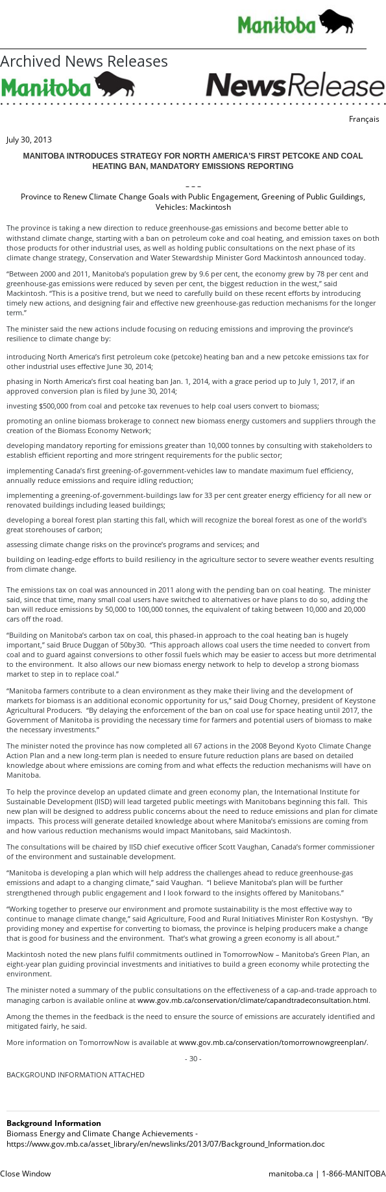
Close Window (25, 1173)
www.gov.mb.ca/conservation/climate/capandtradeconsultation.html (253, 1000)
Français (364, 118)
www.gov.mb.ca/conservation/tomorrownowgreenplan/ (273, 1042)
